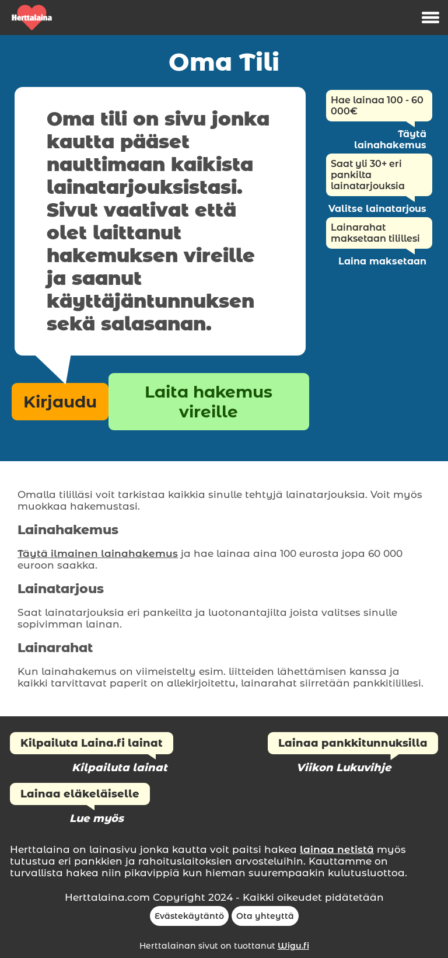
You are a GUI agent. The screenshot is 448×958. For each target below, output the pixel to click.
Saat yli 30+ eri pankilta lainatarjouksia (368, 174)
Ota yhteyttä (265, 916)
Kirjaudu (60, 402)
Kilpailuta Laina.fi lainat (91, 743)
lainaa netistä (337, 849)
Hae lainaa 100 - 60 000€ (377, 106)
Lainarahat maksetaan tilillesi (375, 233)
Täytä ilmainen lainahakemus (98, 553)
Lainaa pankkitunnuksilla (353, 743)
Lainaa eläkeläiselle (79, 794)
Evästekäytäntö (189, 916)
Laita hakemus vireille (208, 401)
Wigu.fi (293, 945)
